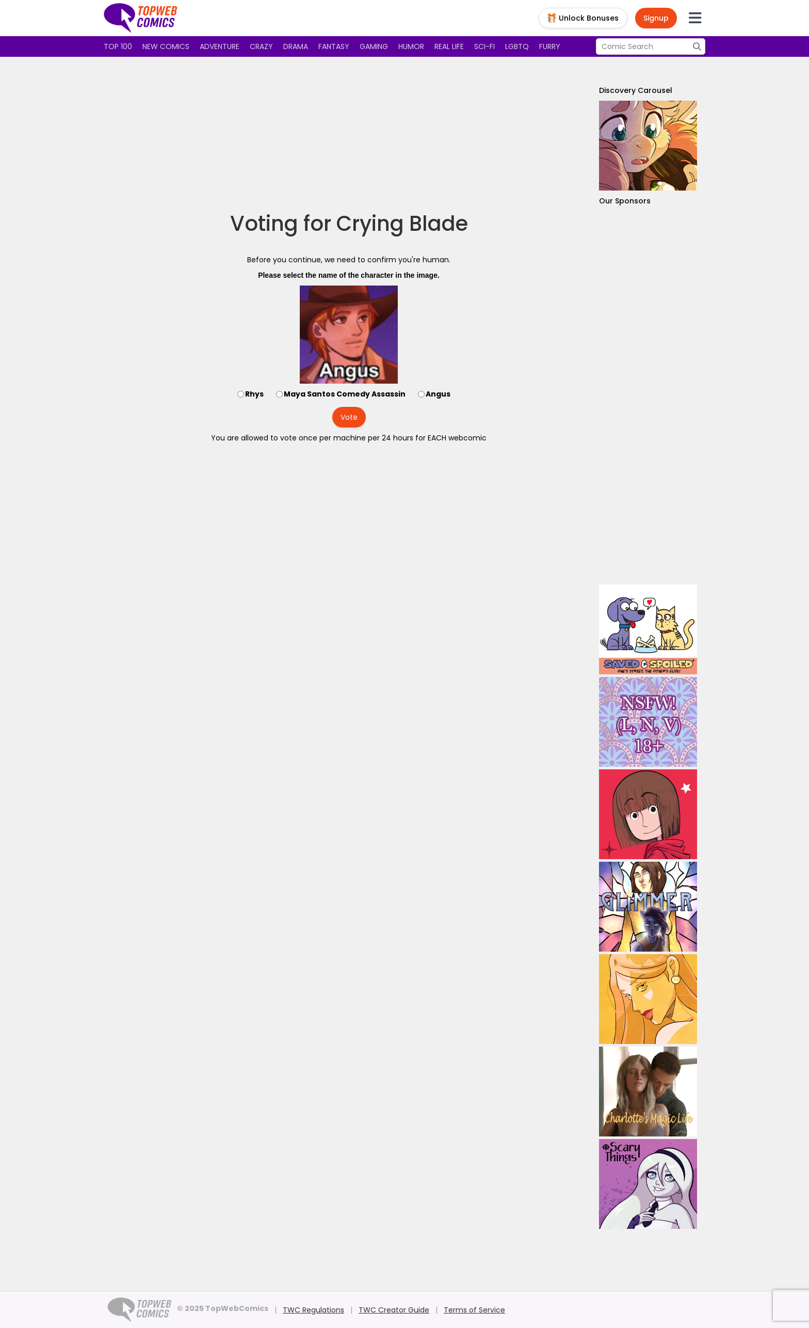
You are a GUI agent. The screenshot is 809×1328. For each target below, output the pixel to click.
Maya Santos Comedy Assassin (345, 394)
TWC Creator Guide (394, 1310)
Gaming (374, 46)
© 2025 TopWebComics (222, 1308)
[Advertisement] (349, 134)
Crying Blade (402, 223)
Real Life (449, 46)
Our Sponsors (625, 201)
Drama (295, 46)
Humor (411, 46)
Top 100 (118, 46)
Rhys (254, 394)
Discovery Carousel (635, 90)
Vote (349, 417)
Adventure (219, 46)
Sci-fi (484, 46)
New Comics (165, 46)
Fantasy (333, 46)
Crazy (261, 46)
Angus (438, 394)
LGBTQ (517, 46)
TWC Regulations (313, 1310)
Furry (549, 46)
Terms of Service (474, 1310)
